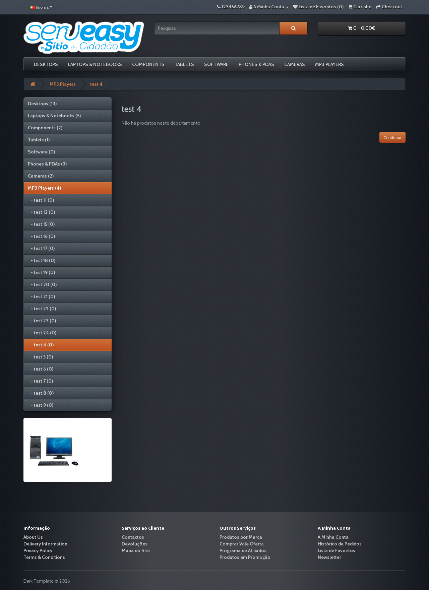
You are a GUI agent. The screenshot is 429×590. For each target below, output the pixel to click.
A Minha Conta (333, 537)
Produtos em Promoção (245, 557)
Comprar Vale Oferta (242, 544)
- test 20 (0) (42, 284)
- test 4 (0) (41, 345)
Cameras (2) (41, 176)
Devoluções (134, 544)
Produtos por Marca (241, 537)
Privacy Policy (37, 550)
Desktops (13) (42, 104)
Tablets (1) (39, 140)
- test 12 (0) (41, 212)
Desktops (46, 64)
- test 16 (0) (41, 236)
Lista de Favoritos (336, 550)
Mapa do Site (136, 550)
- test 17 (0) (41, 248)
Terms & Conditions (44, 557)
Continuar (392, 137)
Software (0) (41, 152)
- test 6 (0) (40, 369)
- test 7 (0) (40, 381)
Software (216, 64)
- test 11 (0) (41, 200)
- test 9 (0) (40, 405)
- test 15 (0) (41, 224)
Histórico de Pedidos (340, 544)
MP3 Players (329, 64)
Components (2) (45, 128)
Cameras (294, 64)
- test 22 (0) (42, 309)
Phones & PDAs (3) (47, 164)
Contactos (133, 537)
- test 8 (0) (41, 393)
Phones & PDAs (256, 64)
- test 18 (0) (41, 260)
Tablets (184, 64)
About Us (33, 537)
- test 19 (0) (41, 272)
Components (148, 64)
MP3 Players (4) (44, 188)
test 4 (96, 84)
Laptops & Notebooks (95, 64)
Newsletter (329, 557)
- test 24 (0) (42, 333)
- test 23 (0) (42, 321)
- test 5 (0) (40, 357)
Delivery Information (45, 544)
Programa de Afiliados (243, 550)
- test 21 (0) (41, 296)
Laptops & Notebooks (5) (54, 116)
